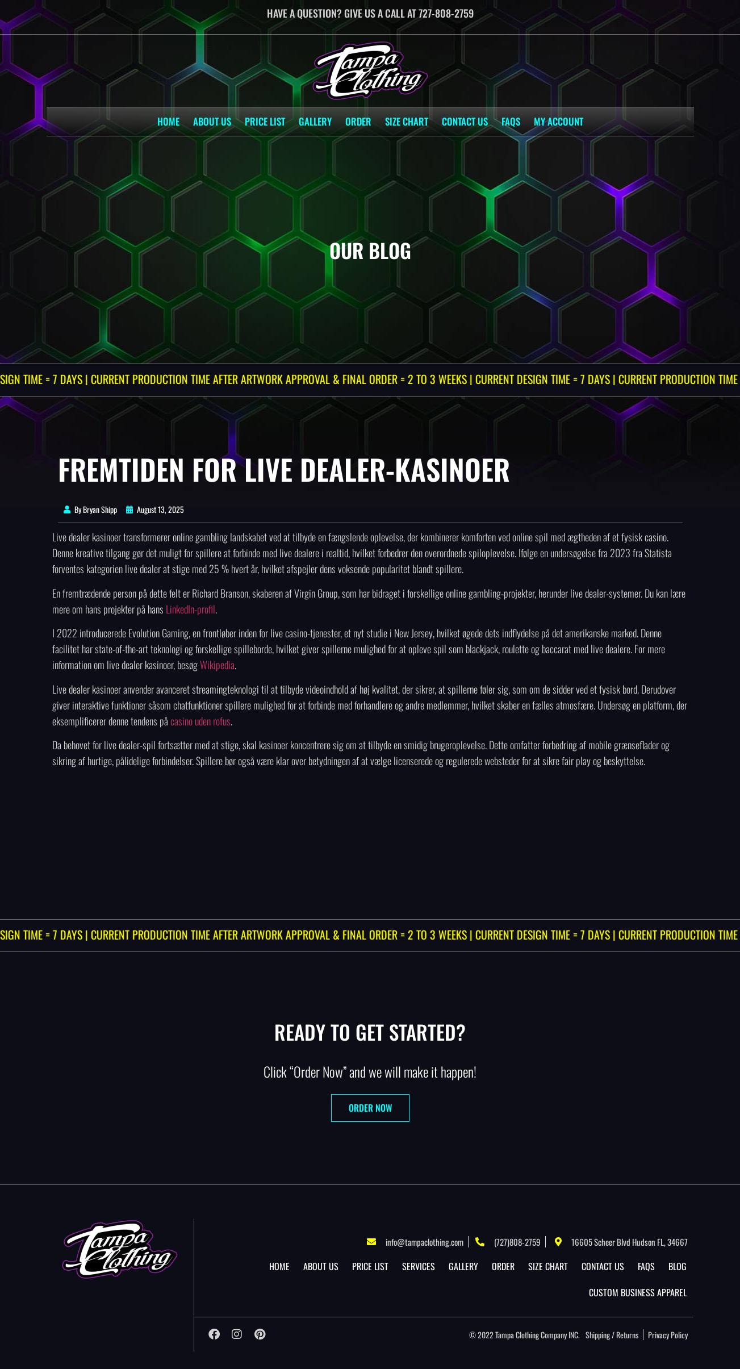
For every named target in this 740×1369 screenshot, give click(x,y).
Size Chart (406, 121)
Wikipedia (217, 664)
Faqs (510, 121)
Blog (677, 1266)
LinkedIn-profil (190, 609)
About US (212, 121)
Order (358, 121)
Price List (265, 121)
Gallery (315, 121)
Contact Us (465, 121)
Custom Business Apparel (638, 1292)
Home (168, 121)
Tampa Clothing (517, 1335)
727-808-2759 (446, 13)
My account (558, 121)
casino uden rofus (200, 720)
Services (418, 1266)
